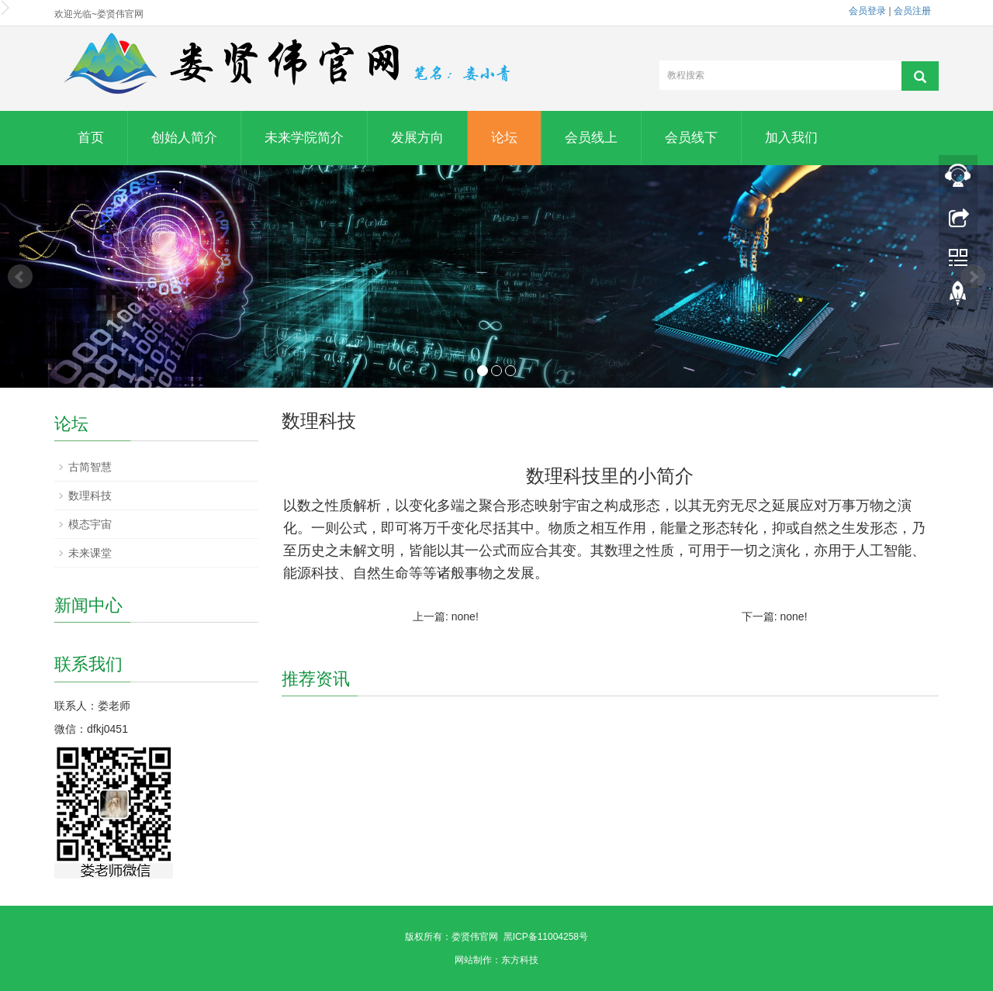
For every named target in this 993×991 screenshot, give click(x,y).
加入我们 (791, 137)
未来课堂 (90, 553)
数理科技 (90, 495)
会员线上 (591, 137)
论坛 (504, 137)
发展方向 (417, 137)
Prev (20, 276)
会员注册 (912, 10)
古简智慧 (90, 467)
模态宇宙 (90, 524)
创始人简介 (184, 137)
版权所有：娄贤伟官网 (451, 936)
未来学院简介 (304, 137)
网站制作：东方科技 (496, 960)
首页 (91, 137)
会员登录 (867, 10)
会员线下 (691, 137)
